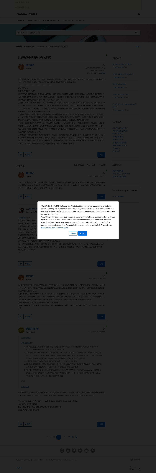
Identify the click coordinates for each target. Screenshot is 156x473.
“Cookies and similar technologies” (84, 244)
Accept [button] (83, 250)
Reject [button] (72, 250)
